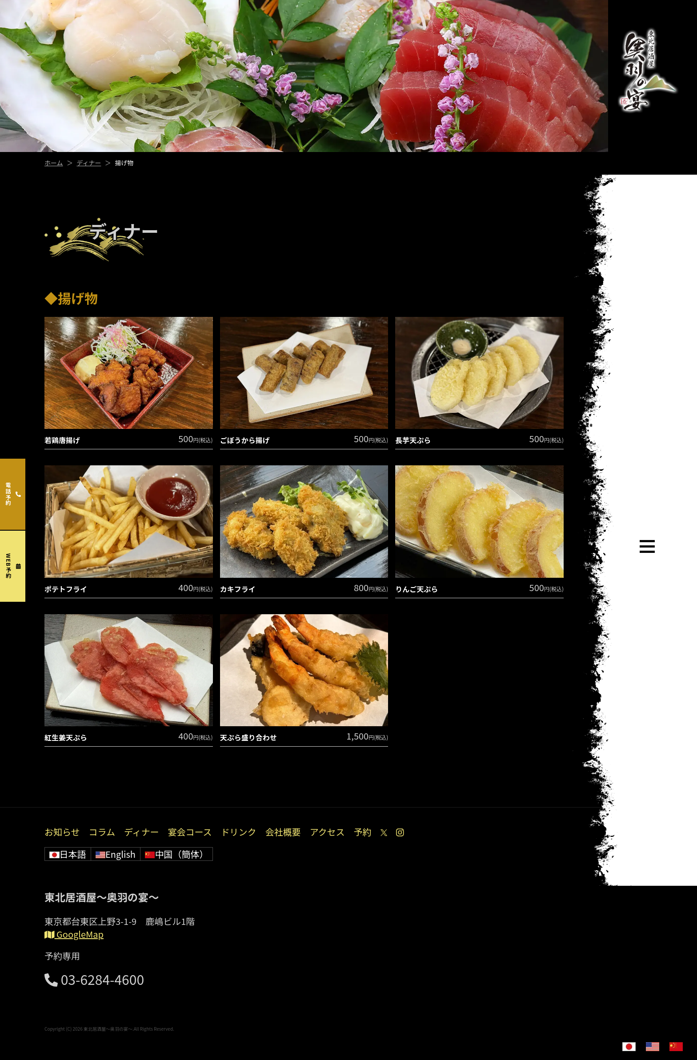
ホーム (53, 162)
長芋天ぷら (413, 440)
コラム (102, 831)
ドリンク (238, 831)
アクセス (327, 831)
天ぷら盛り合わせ (248, 737)
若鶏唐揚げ (62, 440)
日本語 (67, 854)
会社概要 (283, 831)
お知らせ (62, 831)
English (116, 854)
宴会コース (190, 831)
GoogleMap (74, 934)
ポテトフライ (65, 589)
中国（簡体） (176, 854)
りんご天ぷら (416, 589)
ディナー (88, 162)
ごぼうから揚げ (245, 440)
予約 (363, 831)
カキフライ (238, 589)
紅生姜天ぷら (65, 737)
